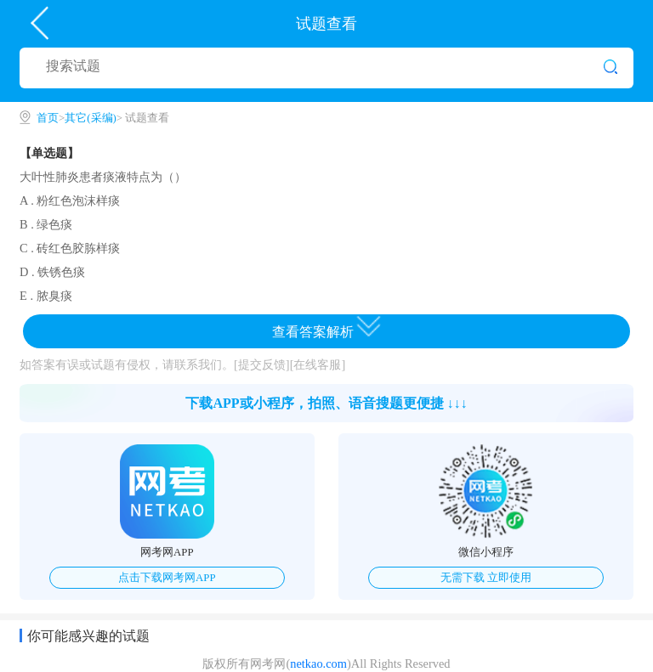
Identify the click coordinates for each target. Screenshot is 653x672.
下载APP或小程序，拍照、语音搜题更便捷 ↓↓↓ (326, 403)
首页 (48, 118)
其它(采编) (90, 118)
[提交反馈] (262, 364)
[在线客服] (318, 364)
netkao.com (318, 663)
